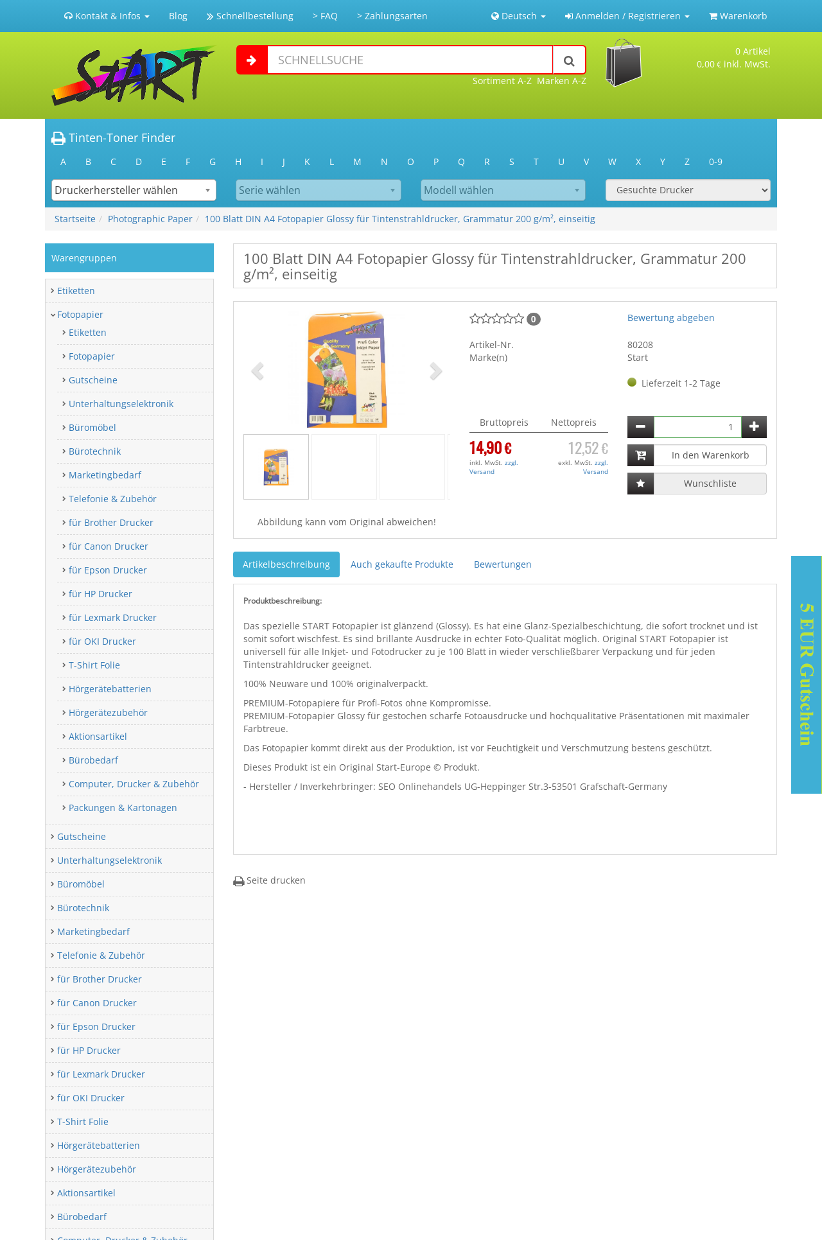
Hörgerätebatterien (110, 689)
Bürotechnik (95, 451)
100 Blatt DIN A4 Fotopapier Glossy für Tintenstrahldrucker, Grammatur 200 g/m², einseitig (400, 219)
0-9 (715, 161)
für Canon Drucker (108, 546)
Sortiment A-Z (502, 80)
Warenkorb (738, 16)
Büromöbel (92, 427)
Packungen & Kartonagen (123, 807)
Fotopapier (80, 314)
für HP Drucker (100, 594)
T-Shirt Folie (94, 665)
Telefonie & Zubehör (113, 499)
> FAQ (325, 16)
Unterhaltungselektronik (121, 403)
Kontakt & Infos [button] (107, 16)
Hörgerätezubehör (108, 712)
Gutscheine (93, 380)
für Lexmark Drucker (113, 617)
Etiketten (76, 290)
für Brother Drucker (111, 522)
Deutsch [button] (518, 16)
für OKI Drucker (102, 641)
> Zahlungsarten (392, 16)
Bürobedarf (93, 760)
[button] (258, 369)
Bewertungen (503, 564)
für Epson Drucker (108, 570)
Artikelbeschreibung (286, 564)
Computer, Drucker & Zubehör (134, 784)
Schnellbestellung (250, 16)
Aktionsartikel (98, 736)
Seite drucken (269, 880)
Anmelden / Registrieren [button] (627, 16)
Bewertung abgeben (671, 317)
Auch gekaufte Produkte (402, 564)
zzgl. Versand (493, 467)
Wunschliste (710, 483)
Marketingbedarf (105, 475)
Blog (178, 16)
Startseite (75, 219)
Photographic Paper (150, 219)
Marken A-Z (561, 80)
